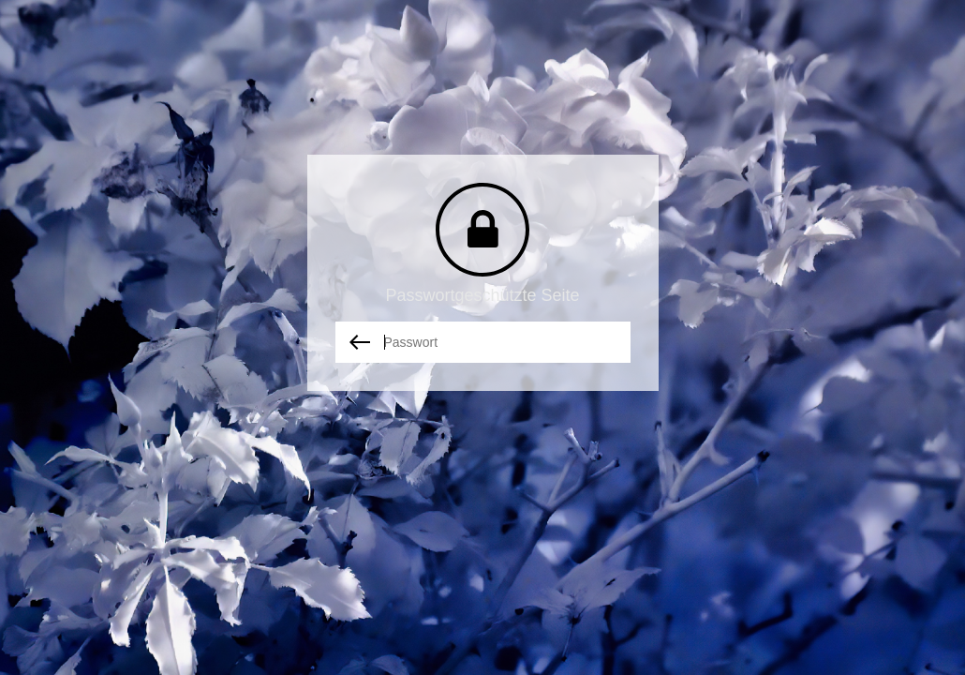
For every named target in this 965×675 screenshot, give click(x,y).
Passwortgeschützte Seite (482, 295)
